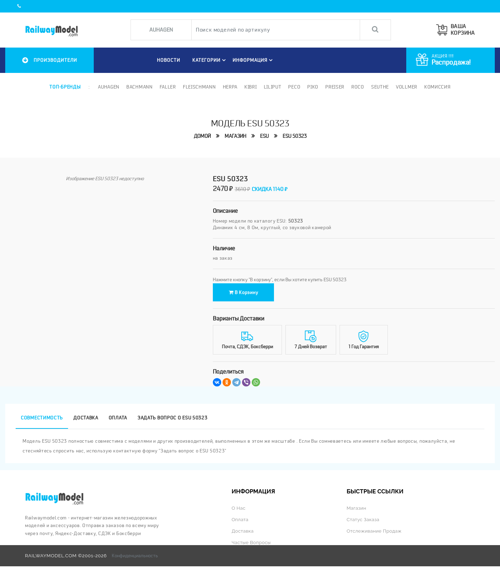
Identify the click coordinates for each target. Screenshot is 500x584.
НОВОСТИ (168, 60)
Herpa (230, 87)
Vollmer (406, 87)
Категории (210, 60)
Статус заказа (363, 519)
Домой (202, 136)
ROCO (357, 87)
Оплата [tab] (118, 417)
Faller (168, 87)
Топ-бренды (65, 87)
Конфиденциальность (135, 555)
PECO (294, 87)
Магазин (235, 136)
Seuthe (380, 87)
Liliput (273, 87)
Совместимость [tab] (42, 417)
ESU (264, 136)
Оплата (240, 519)
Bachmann (139, 87)
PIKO (312, 87)
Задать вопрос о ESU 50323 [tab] (173, 417)
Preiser (334, 87)
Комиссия (437, 87)
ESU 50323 (295, 136)
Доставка (243, 531)
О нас (238, 508)
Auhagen (108, 87)
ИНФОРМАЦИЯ (254, 60)
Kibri (250, 87)
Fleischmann (199, 87)
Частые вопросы (251, 542)
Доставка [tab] (85, 417)
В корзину (243, 292)
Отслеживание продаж (374, 531)
